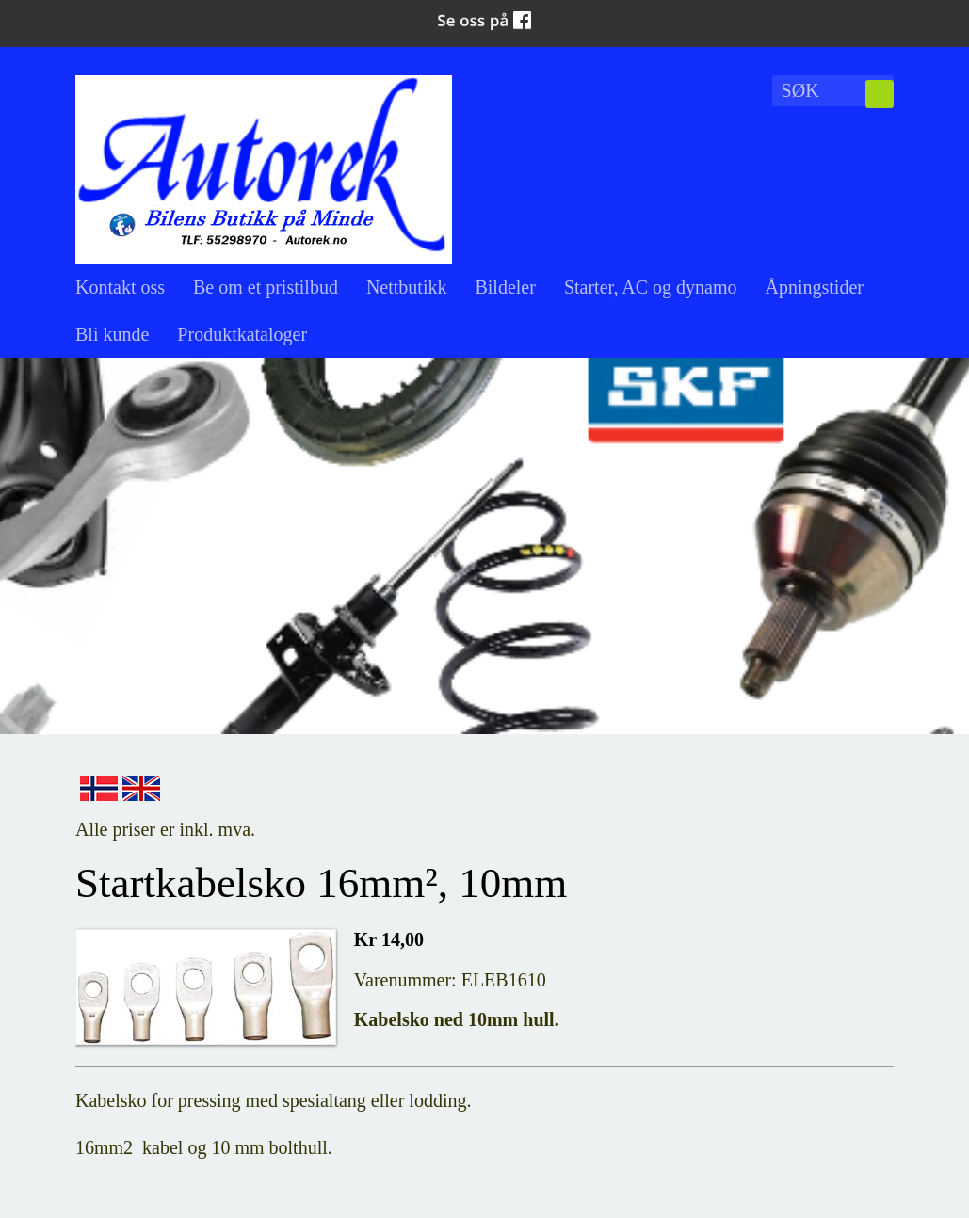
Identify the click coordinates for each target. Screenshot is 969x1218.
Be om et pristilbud (265, 287)
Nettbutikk (406, 287)
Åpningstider (815, 287)
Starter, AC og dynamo (650, 287)
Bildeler (505, 287)
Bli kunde (112, 334)
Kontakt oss (120, 287)
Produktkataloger (242, 334)
